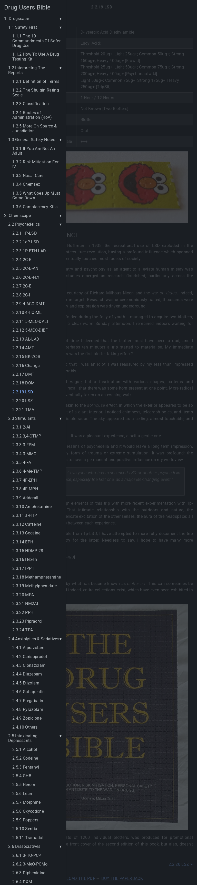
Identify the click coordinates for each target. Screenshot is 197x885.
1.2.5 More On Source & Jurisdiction (34, 128)
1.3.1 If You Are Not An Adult (33, 151)
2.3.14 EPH (22, 542)
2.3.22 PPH (22, 612)
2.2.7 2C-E (21, 286)
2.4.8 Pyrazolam (27, 709)
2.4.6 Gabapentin (28, 692)
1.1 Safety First (22, 27)
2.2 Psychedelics (24, 224)
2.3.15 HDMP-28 (27, 551)
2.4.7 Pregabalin (27, 701)
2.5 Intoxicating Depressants (22, 738)
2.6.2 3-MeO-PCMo (29, 864)
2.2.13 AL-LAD (25, 339)
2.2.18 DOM (23, 383)
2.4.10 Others (24, 727)
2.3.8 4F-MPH (25, 489)
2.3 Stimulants (22, 418)
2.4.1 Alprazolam (28, 647)
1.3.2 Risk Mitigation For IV (35, 164)
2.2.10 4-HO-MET (28, 312)
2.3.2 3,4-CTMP (26, 436)
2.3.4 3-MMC (24, 454)
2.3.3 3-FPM (23, 445)
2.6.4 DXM (22, 882)
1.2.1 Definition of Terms (35, 81)
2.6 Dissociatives (24, 846)
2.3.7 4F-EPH (24, 480)
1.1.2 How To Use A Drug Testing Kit (35, 56)
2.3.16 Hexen (24, 559)
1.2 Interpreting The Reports (26, 70)
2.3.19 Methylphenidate (34, 586)
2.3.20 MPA (23, 595)
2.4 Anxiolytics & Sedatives (33, 639)
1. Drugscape (16, 18)
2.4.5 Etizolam (26, 683)
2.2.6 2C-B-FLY (26, 277)
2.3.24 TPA (22, 630)
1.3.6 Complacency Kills (35, 207)
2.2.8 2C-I (21, 295)
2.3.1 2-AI (21, 427)
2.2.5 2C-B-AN (25, 268)
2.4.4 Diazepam (27, 674)
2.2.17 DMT (23, 374)
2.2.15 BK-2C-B (26, 356)
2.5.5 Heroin (23, 784)
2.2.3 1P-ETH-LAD (29, 251)
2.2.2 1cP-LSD (25, 242)
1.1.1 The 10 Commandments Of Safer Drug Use (36, 41)
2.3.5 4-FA (21, 462)
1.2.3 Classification (30, 104)
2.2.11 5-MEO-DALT (30, 321)
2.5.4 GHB (21, 776)
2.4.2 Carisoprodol (29, 656)
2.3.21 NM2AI (25, 603)
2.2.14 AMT (23, 348)
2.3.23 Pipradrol (27, 621)
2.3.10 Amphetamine (32, 506)
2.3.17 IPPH (23, 568)
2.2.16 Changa (26, 365)
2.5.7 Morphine (26, 802)
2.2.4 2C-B (22, 259)
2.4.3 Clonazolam (28, 665)
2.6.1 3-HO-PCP (26, 855)
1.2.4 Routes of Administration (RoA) (32, 115)
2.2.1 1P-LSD (24, 233)
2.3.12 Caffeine (26, 524)
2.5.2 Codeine (25, 758)
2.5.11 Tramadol (27, 838)
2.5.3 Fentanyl (25, 767)
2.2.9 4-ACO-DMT (28, 304)
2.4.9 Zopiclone (27, 718)
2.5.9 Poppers (25, 820)
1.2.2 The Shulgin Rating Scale (35, 92)
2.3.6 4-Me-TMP (27, 471)
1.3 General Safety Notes (31, 139)
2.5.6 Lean (22, 793)
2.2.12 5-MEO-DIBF (30, 330)
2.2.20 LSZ (22, 401)
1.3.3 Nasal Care (27, 175)
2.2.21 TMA (23, 409)
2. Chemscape (17, 215)
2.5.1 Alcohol (24, 749)
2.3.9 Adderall (25, 498)
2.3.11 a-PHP (24, 515)
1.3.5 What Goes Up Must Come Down (36, 195)
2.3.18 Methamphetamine (36, 577)
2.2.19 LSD (22, 392)
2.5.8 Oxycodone (28, 811)
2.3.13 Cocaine (26, 533)
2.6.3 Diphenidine (28, 873)
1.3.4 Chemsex (26, 184)
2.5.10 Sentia (24, 829)
